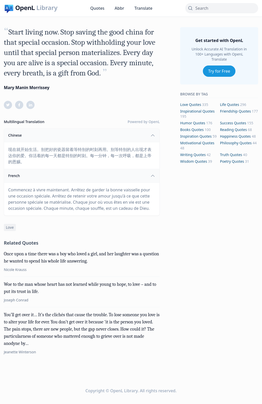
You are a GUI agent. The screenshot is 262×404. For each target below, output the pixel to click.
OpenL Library (124, 391)
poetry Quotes (232, 161)
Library (46, 8)
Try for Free (219, 71)
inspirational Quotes (197, 111)
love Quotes (190, 104)
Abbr (119, 8)
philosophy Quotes (236, 142)
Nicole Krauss (15, 269)
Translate (143, 8)
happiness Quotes (235, 136)
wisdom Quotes (193, 161)
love (10, 227)
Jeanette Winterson (20, 352)
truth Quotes (231, 154)
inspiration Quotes (196, 136)
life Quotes (229, 104)
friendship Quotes (235, 111)
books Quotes (192, 129)
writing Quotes (193, 154)
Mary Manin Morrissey (26, 87)
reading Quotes (233, 129)
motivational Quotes (197, 142)
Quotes (97, 8)
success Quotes (233, 123)
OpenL (154, 121)
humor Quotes (192, 123)
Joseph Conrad (16, 300)
